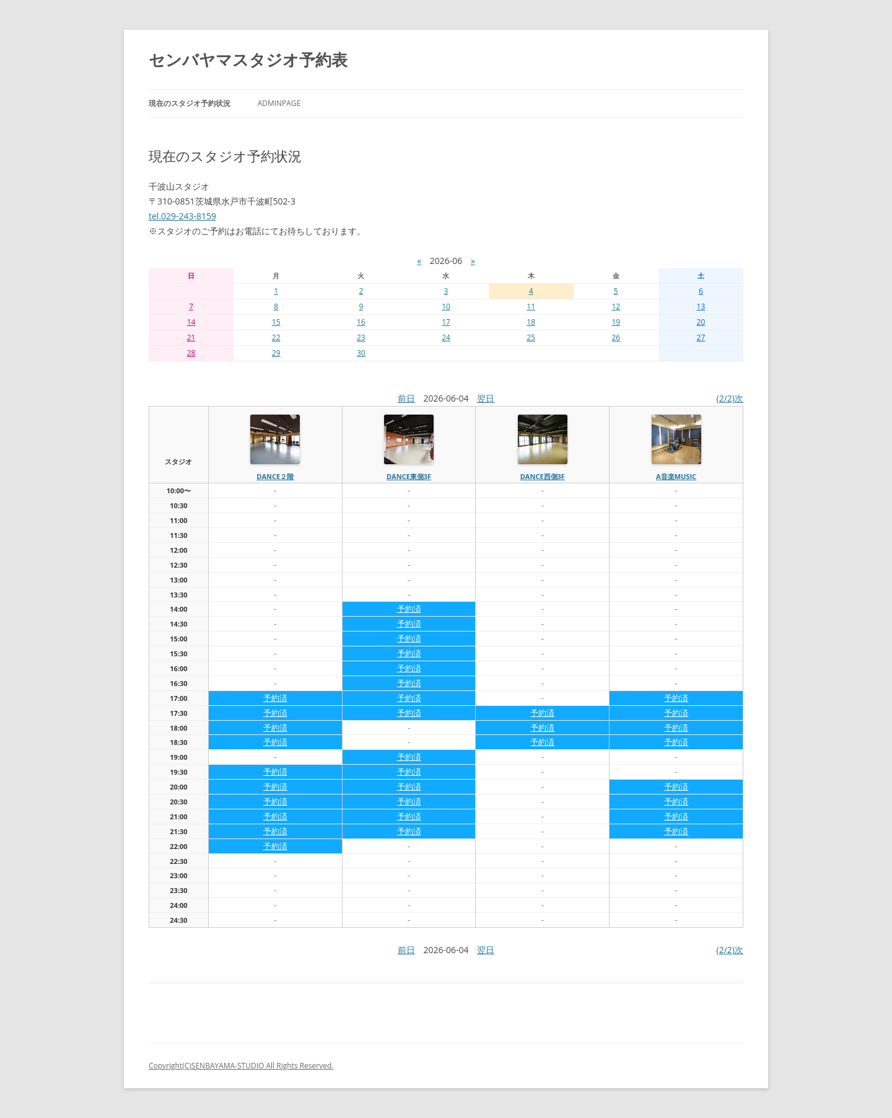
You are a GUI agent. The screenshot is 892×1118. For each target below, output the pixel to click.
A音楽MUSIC (676, 476)
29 (276, 353)
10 (446, 306)
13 (701, 306)
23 (361, 337)
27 (701, 337)
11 (531, 306)
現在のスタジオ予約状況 (189, 103)
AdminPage (279, 103)
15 (276, 322)
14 (191, 322)
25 (531, 337)
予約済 (409, 608)
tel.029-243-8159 (182, 216)
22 (276, 337)
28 (191, 353)
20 (701, 322)
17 (446, 322)
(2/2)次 (730, 398)
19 (615, 322)
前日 (406, 398)
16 (361, 322)
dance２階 (275, 476)
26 (615, 337)
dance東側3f (409, 476)
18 (531, 322)
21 (191, 337)
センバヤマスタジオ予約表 (248, 59)
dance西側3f (542, 476)
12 (615, 306)
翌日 (485, 398)
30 (361, 353)
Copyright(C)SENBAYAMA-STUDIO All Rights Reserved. (241, 1065)
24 (446, 337)
